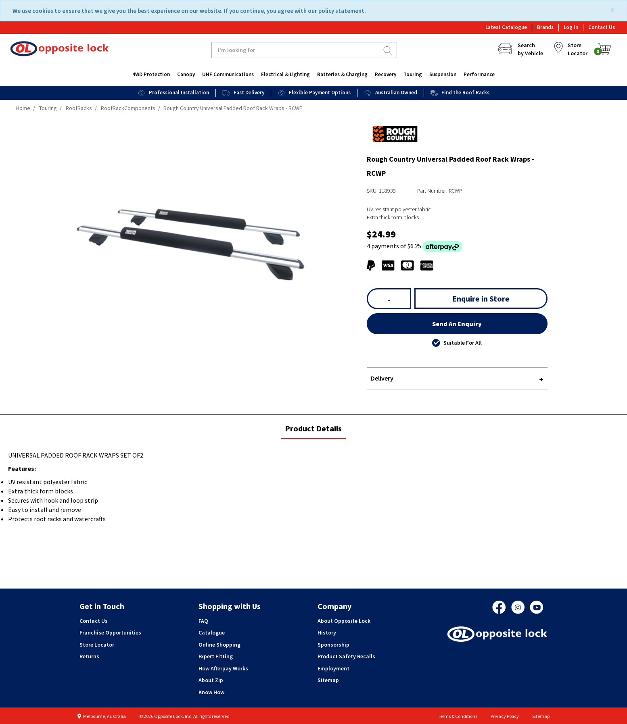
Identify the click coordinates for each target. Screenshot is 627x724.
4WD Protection (151, 74)
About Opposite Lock (344, 620)
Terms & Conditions (457, 716)
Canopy (186, 74)
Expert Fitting (216, 656)
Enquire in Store (481, 298)
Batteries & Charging (342, 74)
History (327, 632)
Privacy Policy (505, 716)
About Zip (211, 680)
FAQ (203, 620)
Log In (571, 27)
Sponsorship (333, 644)
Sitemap (328, 680)
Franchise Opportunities (110, 632)
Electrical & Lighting (285, 74)
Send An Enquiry (457, 324)
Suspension (442, 74)
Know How (211, 692)
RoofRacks (79, 108)
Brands (545, 27)
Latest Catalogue (506, 27)
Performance (479, 74)
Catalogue (212, 632)
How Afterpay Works (223, 668)
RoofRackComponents (128, 108)
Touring (412, 74)
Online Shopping (219, 644)
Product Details (313, 430)
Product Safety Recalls (346, 656)
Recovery (385, 74)
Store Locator (96, 644)
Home (23, 108)
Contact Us (601, 27)
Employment (333, 668)
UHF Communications (228, 74)
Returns (89, 656)
